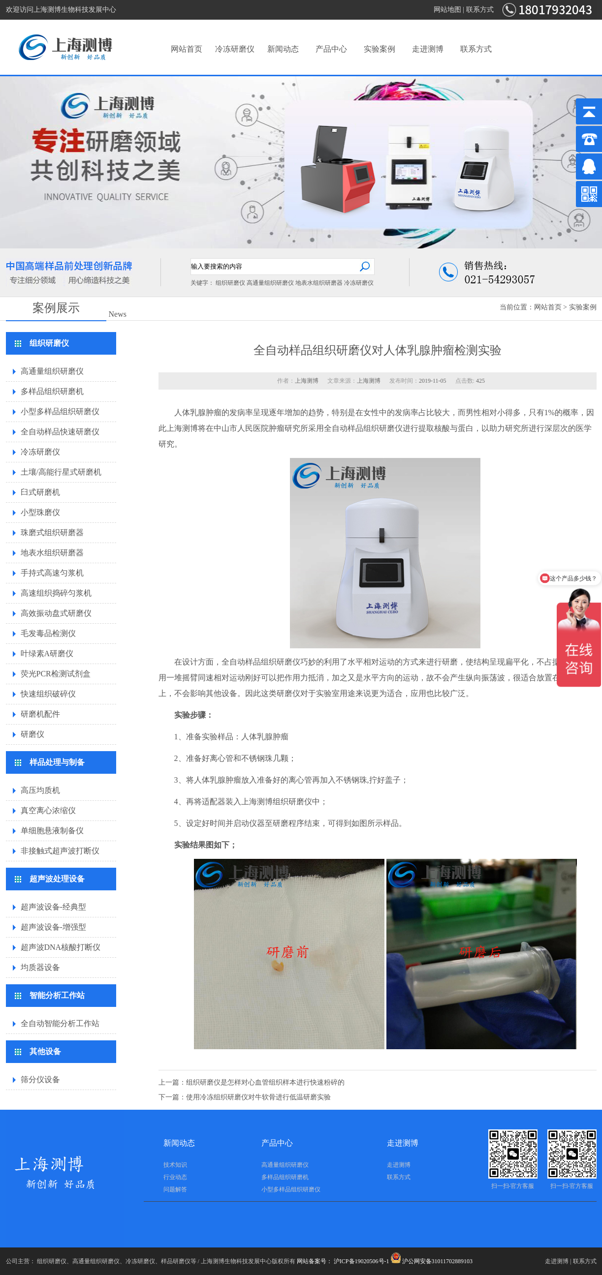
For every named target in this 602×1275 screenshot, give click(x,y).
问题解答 (175, 1189)
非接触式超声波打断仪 (60, 851)
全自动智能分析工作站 (60, 1023)
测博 (265, 801)
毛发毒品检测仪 (48, 633)
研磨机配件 (40, 714)
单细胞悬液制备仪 (52, 830)
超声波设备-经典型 (53, 907)
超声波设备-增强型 (53, 927)
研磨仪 (32, 734)
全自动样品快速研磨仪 (60, 431)
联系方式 (480, 9)
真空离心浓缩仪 (48, 810)
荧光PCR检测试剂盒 (56, 673)
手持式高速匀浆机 (52, 573)
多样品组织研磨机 (52, 391)
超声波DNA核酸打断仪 (61, 947)
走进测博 (428, 49)
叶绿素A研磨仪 (47, 653)
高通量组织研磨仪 (270, 282)
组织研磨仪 (230, 282)
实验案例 (379, 49)
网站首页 (186, 49)
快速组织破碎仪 (48, 694)
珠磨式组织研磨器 (52, 532)
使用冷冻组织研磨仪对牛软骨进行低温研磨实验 (258, 1097)
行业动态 (175, 1177)
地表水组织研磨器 (319, 282)
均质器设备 (40, 967)
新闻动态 (283, 49)
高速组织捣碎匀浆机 (56, 593)
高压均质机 (40, 790)
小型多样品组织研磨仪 (60, 411)
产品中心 (331, 49)
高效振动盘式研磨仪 (56, 613)
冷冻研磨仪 (234, 49)
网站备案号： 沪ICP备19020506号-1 (343, 1261)
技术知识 (175, 1164)
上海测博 (182, 428)
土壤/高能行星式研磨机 (61, 472)
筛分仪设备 (40, 1079)
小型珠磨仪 (40, 512)
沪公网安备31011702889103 (432, 1261)
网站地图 (447, 9)
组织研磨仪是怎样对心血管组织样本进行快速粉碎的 (265, 1082)
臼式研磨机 (40, 492)
